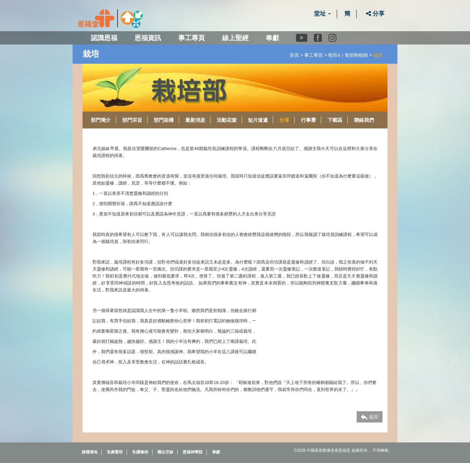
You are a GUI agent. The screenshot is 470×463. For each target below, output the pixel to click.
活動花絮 (227, 120)
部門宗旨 (132, 120)
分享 (375, 13)
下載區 (334, 120)
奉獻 (272, 37)
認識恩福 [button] (104, 37)
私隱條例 (140, 452)
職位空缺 (165, 452)
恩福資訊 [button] (148, 37)
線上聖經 (235, 37)
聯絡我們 (364, 120)
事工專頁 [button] (191, 37)
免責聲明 (115, 452)
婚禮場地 (89, 452)
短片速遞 (258, 120)
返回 (369, 417)
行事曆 (308, 120)
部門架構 (164, 120)
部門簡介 (101, 120)
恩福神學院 (193, 452)
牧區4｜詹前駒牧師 (348, 55)
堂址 (322, 13)
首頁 (294, 55)
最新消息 (195, 120)
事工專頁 (313, 55)
